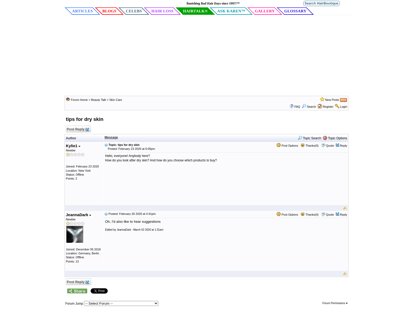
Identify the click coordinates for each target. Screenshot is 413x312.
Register (328, 106)
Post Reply (78, 129)
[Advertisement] (206, 56)
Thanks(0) (309, 145)
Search (309, 106)
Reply (343, 145)
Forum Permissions (335, 303)
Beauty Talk (99, 99)
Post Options (287, 145)
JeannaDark (78, 214)
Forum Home (79, 99)
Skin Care (115, 99)
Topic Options (335, 138)
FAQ (297, 106)
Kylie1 (73, 145)
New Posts (332, 99)
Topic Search (309, 138)
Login (343, 106)
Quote (330, 145)
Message (111, 137)
